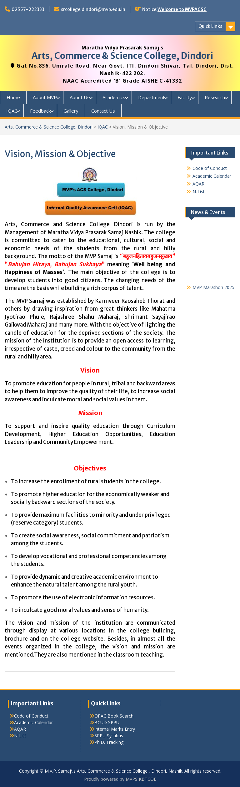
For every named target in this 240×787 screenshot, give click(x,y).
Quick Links (210, 26)
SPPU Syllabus (108, 736)
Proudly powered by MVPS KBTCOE (120, 779)
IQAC (11, 111)
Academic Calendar (211, 176)
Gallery (70, 111)
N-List (198, 192)
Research (215, 97)
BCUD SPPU (106, 722)
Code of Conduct (209, 168)
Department (151, 97)
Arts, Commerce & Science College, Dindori (122, 55)
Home (13, 97)
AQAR (198, 184)
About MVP (45, 97)
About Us (80, 97)
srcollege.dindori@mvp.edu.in (93, 9)
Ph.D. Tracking (108, 742)
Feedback (40, 111)
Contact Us (103, 111)
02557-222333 (28, 9)
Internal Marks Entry (114, 729)
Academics (113, 97)
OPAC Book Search (113, 716)
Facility (185, 97)
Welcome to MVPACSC (182, 9)
